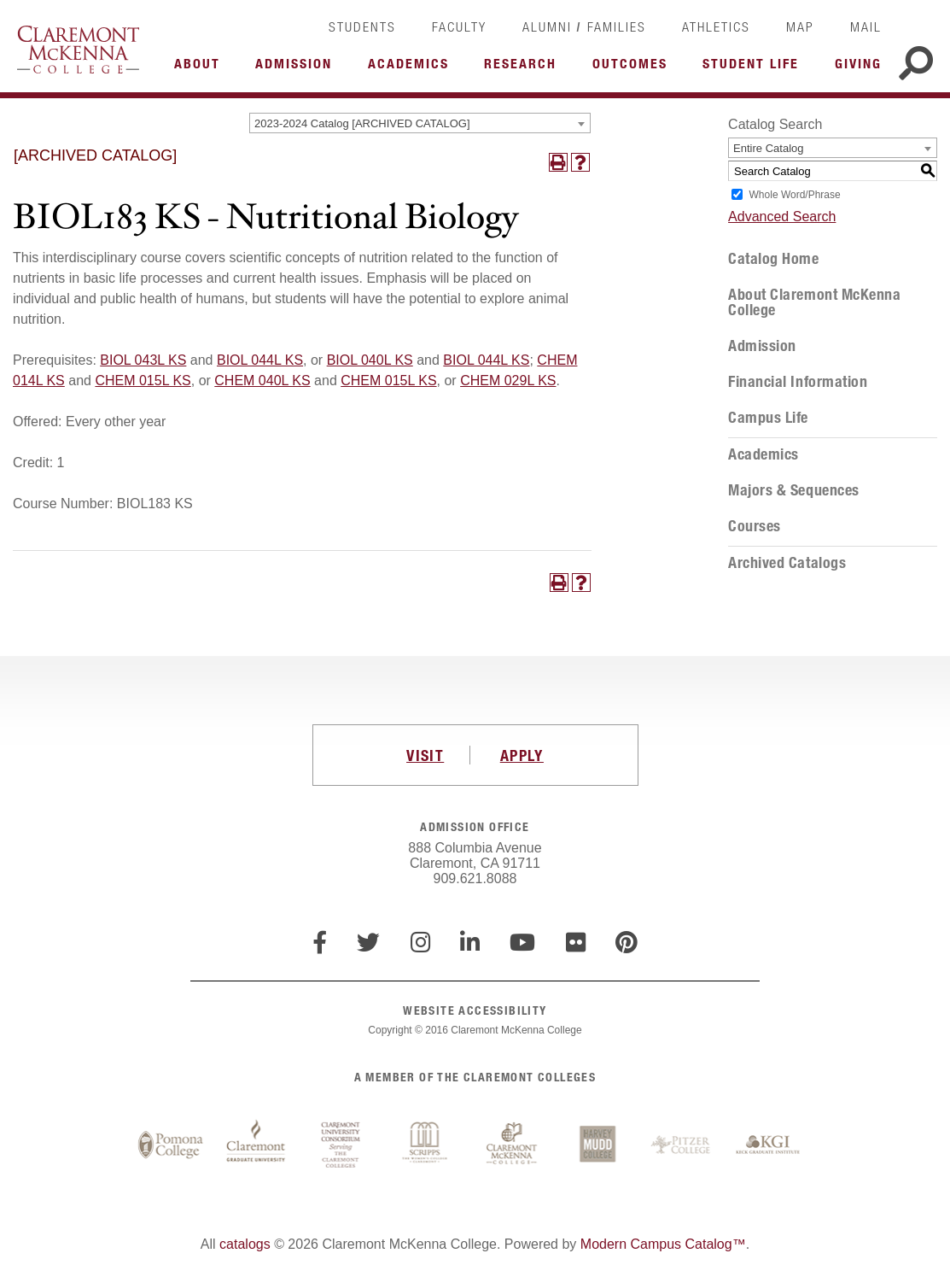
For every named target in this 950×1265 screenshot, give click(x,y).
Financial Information (797, 381)
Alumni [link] (547, 26)
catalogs (245, 1244)
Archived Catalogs (787, 562)
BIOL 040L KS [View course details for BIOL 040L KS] (370, 360)
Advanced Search (782, 216)
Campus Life (768, 417)
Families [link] (616, 26)
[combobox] (420, 123)
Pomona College (170, 1145)
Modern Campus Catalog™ (663, 1244)
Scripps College (426, 1145)
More (201, 68)
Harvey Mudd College (597, 1145)
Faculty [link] (459, 26)
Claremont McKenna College (78, 49)
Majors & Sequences (794, 490)
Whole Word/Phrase (795, 195)
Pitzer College (683, 1145)
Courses (754, 526)
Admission (762, 345)
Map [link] (800, 26)
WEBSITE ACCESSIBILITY (474, 1010)
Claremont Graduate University (256, 1145)
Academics (763, 454)
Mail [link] (866, 26)
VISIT (425, 755)
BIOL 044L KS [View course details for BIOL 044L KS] (260, 360)
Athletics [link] (716, 26)
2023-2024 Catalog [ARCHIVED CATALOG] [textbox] (361, 123)
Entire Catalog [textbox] (768, 148)
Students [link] (362, 26)
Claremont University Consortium (341, 1145)
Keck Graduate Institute (768, 1145)
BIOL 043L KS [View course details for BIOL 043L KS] (143, 360)
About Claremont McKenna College (814, 302)
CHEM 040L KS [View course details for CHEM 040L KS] (262, 380)
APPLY (522, 755)
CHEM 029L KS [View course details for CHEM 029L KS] (508, 380)
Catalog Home (773, 258)
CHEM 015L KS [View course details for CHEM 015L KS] (142, 380)
